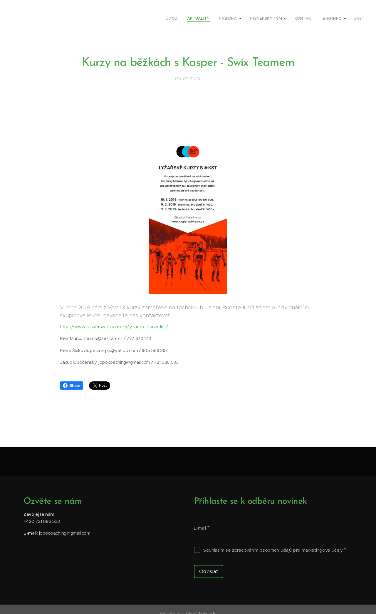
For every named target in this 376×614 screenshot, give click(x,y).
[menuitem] (301, 19)
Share (71, 385)
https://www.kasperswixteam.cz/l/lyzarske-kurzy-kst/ (114, 327)
